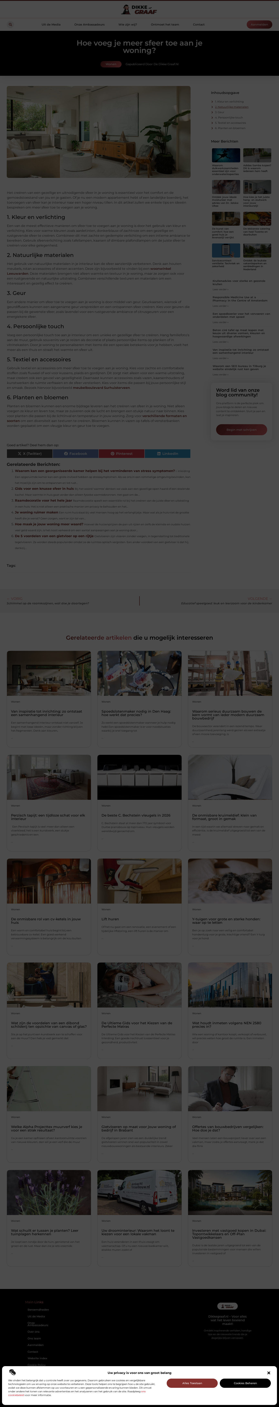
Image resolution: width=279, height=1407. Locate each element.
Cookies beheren (245, 1383)
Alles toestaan (192, 1383)
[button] (269, 1373)
